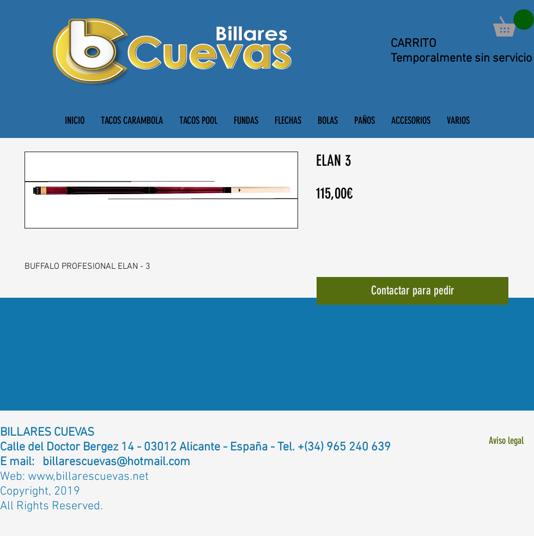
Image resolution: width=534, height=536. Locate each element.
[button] (513, 23)
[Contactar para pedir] (412, 291)
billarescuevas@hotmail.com (116, 462)
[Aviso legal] (506, 440)
